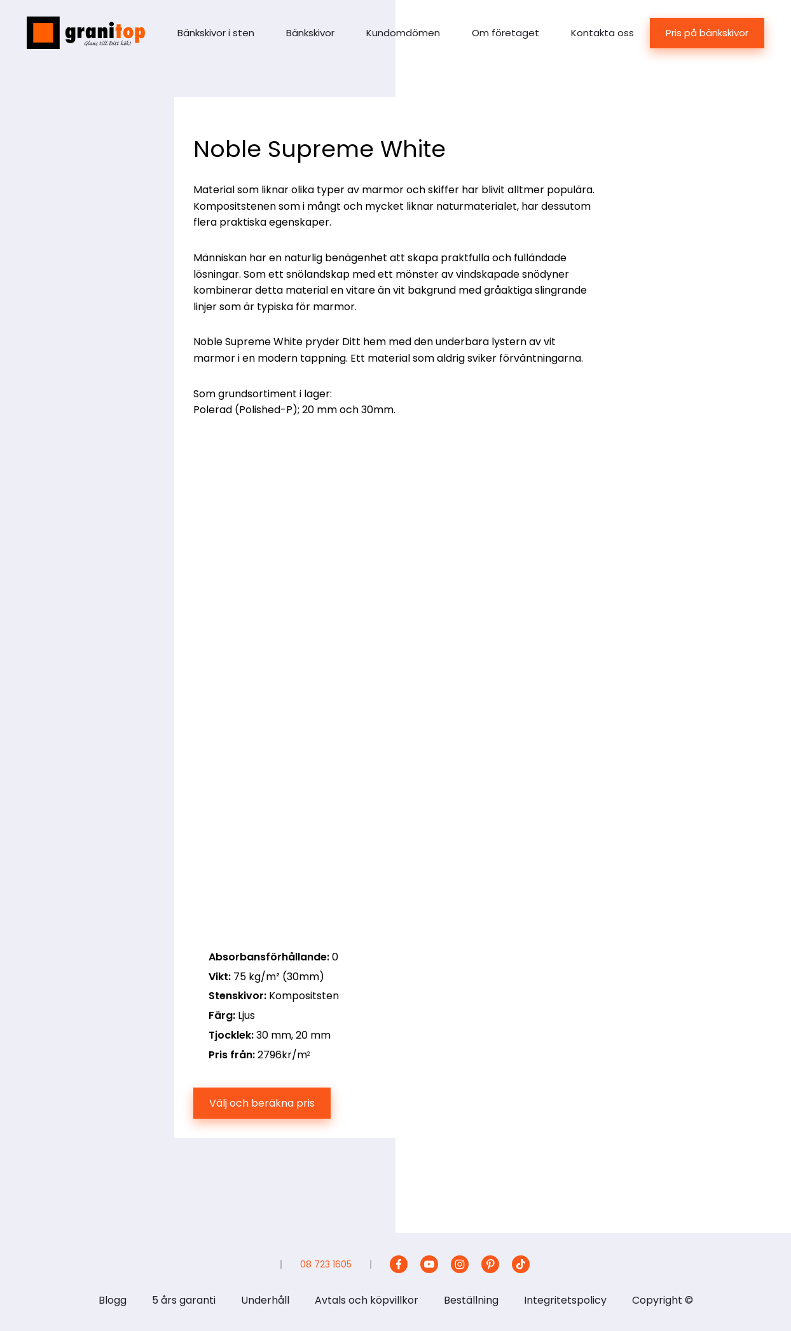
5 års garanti (184, 1300)
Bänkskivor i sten (215, 32)
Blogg (113, 1300)
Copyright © (662, 1300)
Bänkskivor (310, 32)
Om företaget (505, 32)
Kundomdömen (403, 32)
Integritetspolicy (565, 1300)
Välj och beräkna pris (262, 1103)
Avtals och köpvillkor (366, 1300)
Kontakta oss (602, 32)
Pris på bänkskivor (707, 32)
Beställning (471, 1300)
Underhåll (265, 1300)
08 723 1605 (326, 1264)
